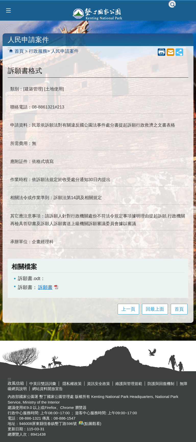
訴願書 (48, 287)
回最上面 (155, 309)
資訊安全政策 (98, 383)
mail (170, 52)
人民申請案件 (65, 51)
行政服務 (38, 51)
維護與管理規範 (128, 383)
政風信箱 (16, 383)
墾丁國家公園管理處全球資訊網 (98, 13)
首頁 (19, 51)
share (179, 52)
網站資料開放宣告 (47, 388)
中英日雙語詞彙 (42, 383)
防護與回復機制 (161, 383)
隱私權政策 (72, 383)
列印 (161, 52)
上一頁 (128, 309)
